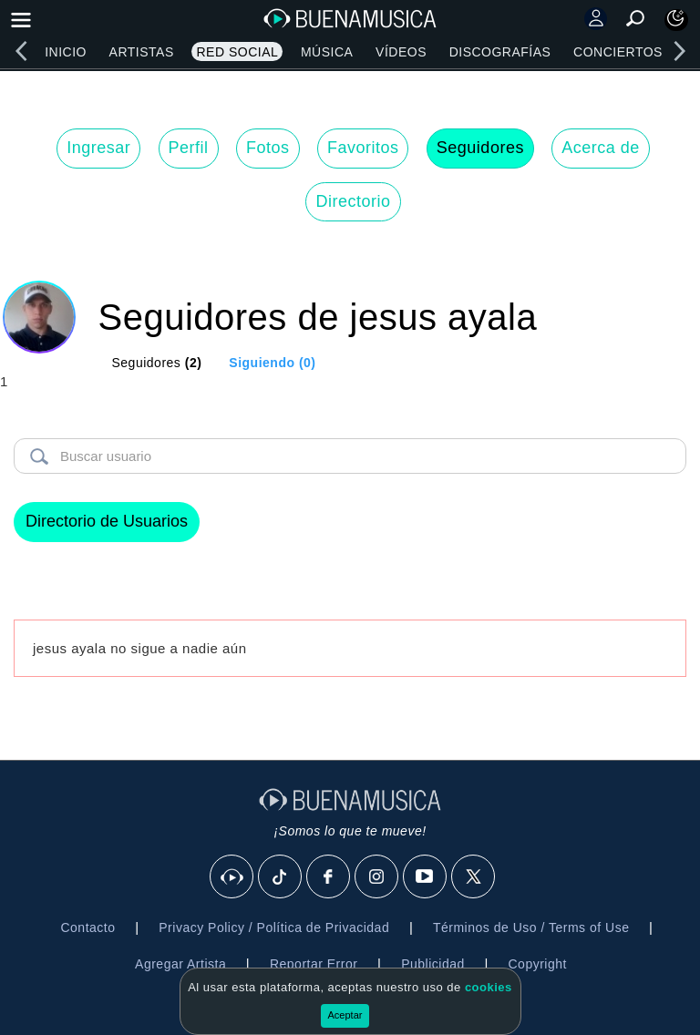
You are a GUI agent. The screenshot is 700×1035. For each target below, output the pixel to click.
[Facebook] (329, 877)
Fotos (268, 147)
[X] (474, 877)
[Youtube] (426, 877)
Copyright (538, 964)
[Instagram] (377, 877)
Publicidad (433, 964)
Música (327, 52)
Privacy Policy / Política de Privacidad (274, 927)
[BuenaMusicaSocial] (232, 877)
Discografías (500, 52)
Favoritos (363, 147)
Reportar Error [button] (313, 964)
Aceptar (345, 1014)
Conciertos (618, 52)
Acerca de (600, 147)
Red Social (237, 52)
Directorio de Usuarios (107, 521)
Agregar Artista (180, 964)
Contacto (87, 927)
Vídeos (401, 52)
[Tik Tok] (281, 877)
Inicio (66, 52)
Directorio (352, 201)
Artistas (141, 52)
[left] (21, 51)
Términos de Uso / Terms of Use (531, 927)
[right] (679, 51)
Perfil (189, 147)
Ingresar (98, 147)
